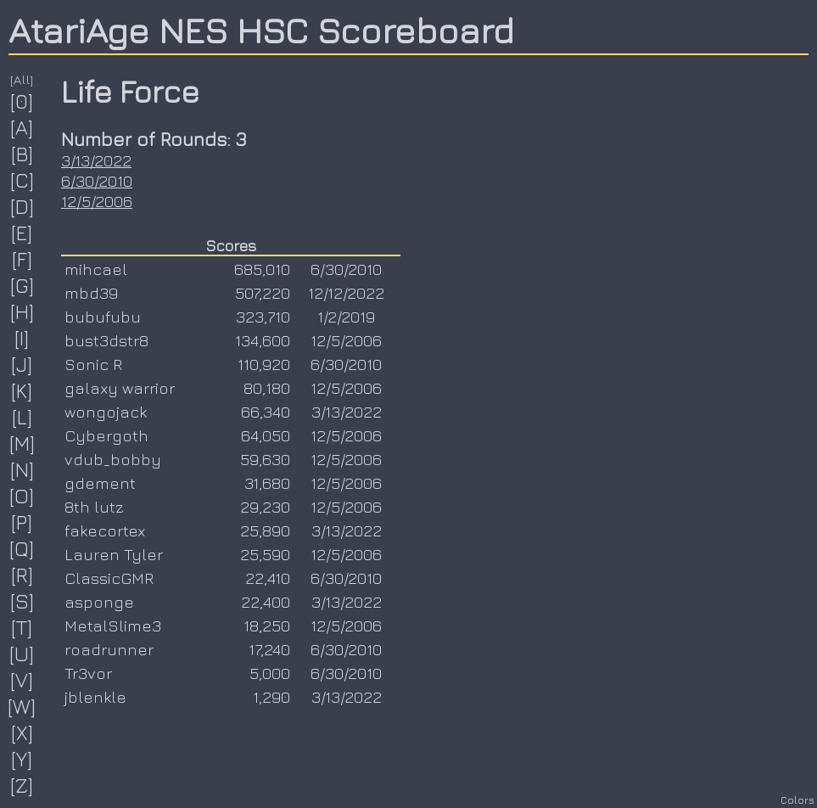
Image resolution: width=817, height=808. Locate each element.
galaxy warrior (119, 388)
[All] (22, 79)
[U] (22, 653)
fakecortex (104, 530)
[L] (22, 417)
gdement (100, 483)
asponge (99, 601)
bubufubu (102, 316)
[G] (22, 285)
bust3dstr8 (106, 340)
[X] (22, 732)
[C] (22, 180)
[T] (22, 627)
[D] (22, 206)
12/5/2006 (96, 201)
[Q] (22, 548)
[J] (22, 364)
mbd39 (91, 292)
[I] (22, 338)
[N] (22, 469)
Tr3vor (88, 673)
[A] (22, 127)
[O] (22, 496)
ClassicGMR (109, 578)
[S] (22, 601)
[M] (22, 443)
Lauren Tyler (113, 554)
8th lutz (94, 506)
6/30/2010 (96, 180)
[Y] (22, 759)
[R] (22, 574)
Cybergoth (106, 435)
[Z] (22, 785)
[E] (22, 232)
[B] (22, 154)
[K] (22, 390)
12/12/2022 (346, 292)
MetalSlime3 (112, 625)
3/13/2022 (96, 160)
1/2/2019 (346, 316)
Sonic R (93, 364)
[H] (22, 311)
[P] (22, 522)
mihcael (95, 269)
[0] (22, 101)
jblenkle (95, 696)
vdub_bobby (112, 459)
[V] (22, 680)
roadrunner (109, 649)
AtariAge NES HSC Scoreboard (261, 29)
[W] (22, 706)
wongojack (105, 411)
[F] (22, 259)
